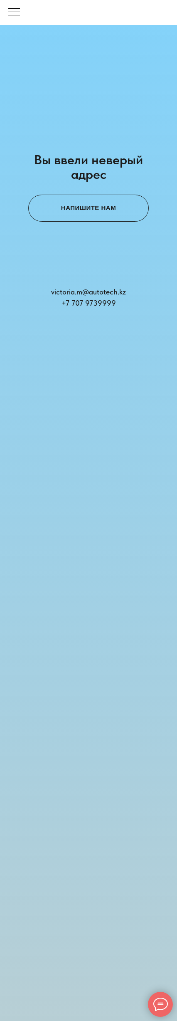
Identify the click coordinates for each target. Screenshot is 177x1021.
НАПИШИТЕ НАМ (88, 207)
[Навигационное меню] (14, 12)
